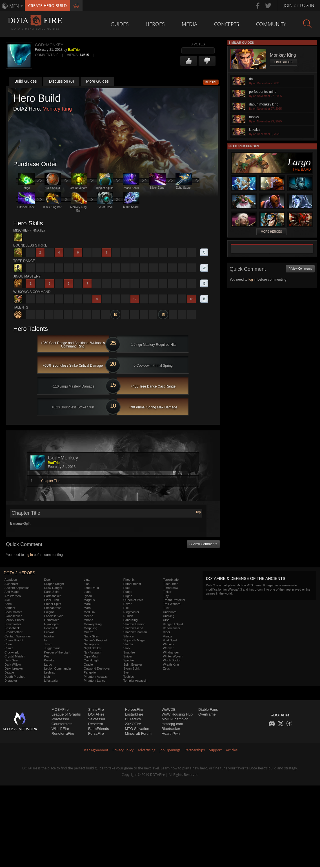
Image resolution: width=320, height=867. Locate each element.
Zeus (166, 668)
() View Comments (203, 544)
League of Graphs (66, 714)
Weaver (168, 648)
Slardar (128, 644)
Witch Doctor (172, 660)
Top (198, 512)
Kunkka (49, 660)
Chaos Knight (14, 640)
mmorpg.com (172, 724)
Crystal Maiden (15, 656)
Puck (126, 587)
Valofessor (96, 719)
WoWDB (169, 709)
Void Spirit (170, 640)
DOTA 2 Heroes (19, 573)
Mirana (88, 620)
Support (215, 750)
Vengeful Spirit (173, 624)
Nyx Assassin (93, 652)
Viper (166, 632)
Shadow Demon (134, 624)
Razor (127, 604)
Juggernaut (52, 648)
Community (271, 24)
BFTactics (133, 719)
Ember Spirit (52, 604)
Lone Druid (91, 587)
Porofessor (60, 719)
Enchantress (52, 607)
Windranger (171, 652)
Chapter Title (50, 481)
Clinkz (9, 648)
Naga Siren (91, 636)
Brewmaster (13, 624)
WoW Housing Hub (177, 714)
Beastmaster (13, 612)
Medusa (89, 612)
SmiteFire (96, 709)
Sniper (127, 656)
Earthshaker (52, 596)
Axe (7, 600)
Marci (87, 604)
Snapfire (129, 652)
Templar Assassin (135, 680)
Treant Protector (174, 600)
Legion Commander (58, 668)
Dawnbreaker (14, 668)
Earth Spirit (51, 591)
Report (211, 82)
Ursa (166, 620)
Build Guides (25, 81)
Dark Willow (13, 664)
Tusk (166, 607)
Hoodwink (51, 628)
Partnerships (195, 750)
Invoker (49, 636)
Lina (87, 579)
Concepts (226, 24)
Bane (8, 604)
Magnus (89, 600)
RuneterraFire (63, 733)
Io (45, 640)
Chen (8, 644)
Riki (125, 607)
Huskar (49, 632)
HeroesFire (134, 709)
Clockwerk (12, 652)
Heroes (155, 24)
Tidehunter (170, 584)
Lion (87, 584)
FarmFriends (98, 729)
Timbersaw (170, 587)
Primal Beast (132, 584)
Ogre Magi (91, 656)
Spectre (128, 660)
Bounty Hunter (14, 620)
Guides (120, 24)
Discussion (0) (61, 81)
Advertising (146, 750)
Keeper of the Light (57, 652)
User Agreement (95, 750)
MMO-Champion (175, 719)
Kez (47, 656)
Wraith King (171, 664)
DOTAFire (96, 714)
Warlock (168, 644)
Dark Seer (12, 660)
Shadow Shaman (135, 632)
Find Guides (283, 62)
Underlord (169, 612)
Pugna (127, 596)
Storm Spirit (131, 668)
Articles (231, 750)
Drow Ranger (53, 587)
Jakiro (48, 644)
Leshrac (49, 672)
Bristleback (12, 628)
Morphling (90, 628)
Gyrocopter (51, 624)
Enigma (49, 612)
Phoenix (129, 579)
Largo (48, 664)
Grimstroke (51, 620)
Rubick (128, 616)
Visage (167, 636)
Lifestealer (51, 680)
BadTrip (74, 50)
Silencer (129, 636)
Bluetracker (171, 729)
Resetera (95, 724)
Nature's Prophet (95, 640)
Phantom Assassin (96, 676)
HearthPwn (171, 733)
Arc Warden (13, 596)
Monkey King (57, 109)
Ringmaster (131, 612)
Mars (87, 607)
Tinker (167, 591)
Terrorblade (171, 579)
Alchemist (11, 584)
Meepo (88, 616)
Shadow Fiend (133, 628)
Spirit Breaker (132, 664)
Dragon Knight (54, 584)
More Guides (97, 81)
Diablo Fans (208, 709)
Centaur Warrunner (18, 636)
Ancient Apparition (17, 587)
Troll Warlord (171, 604)
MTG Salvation (137, 729)
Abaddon (11, 579)
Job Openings (170, 750)
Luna (87, 591)
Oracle (88, 664)
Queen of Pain (133, 600)
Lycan (88, 596)
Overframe (206, 714)
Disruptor (11, 680)
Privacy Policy (123, 750)
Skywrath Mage (134, 640)
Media (189, 24)
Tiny (165, 596)
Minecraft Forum (138, 733)
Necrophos (91, 644)
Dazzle (9, 672)
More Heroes (271, 231)
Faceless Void (53, 616)
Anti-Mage (12, 591)
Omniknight (91, 660)
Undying (168, 616)
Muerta (88, 632)
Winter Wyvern (173, 656)
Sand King (130, 620)
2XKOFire (133, 724)
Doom (48, 579)
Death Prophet (15, 676)
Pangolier (90, 672)
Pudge (127, 591)
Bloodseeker (13, 616)
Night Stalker (92, 648)
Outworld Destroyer (97, 668)
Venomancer (171, 628)
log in (29, 555)
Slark (126, 648)
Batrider (10, 607)
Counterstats (62, 724)
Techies (128, 676)
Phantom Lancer (95, 680)
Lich (47, 676)
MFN (14, 6)
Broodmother (14, 632)
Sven (126, 672)
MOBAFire (60, 709)
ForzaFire (96, 733)
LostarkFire (134, 714)
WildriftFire (60, 729)
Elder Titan (51, 600)
